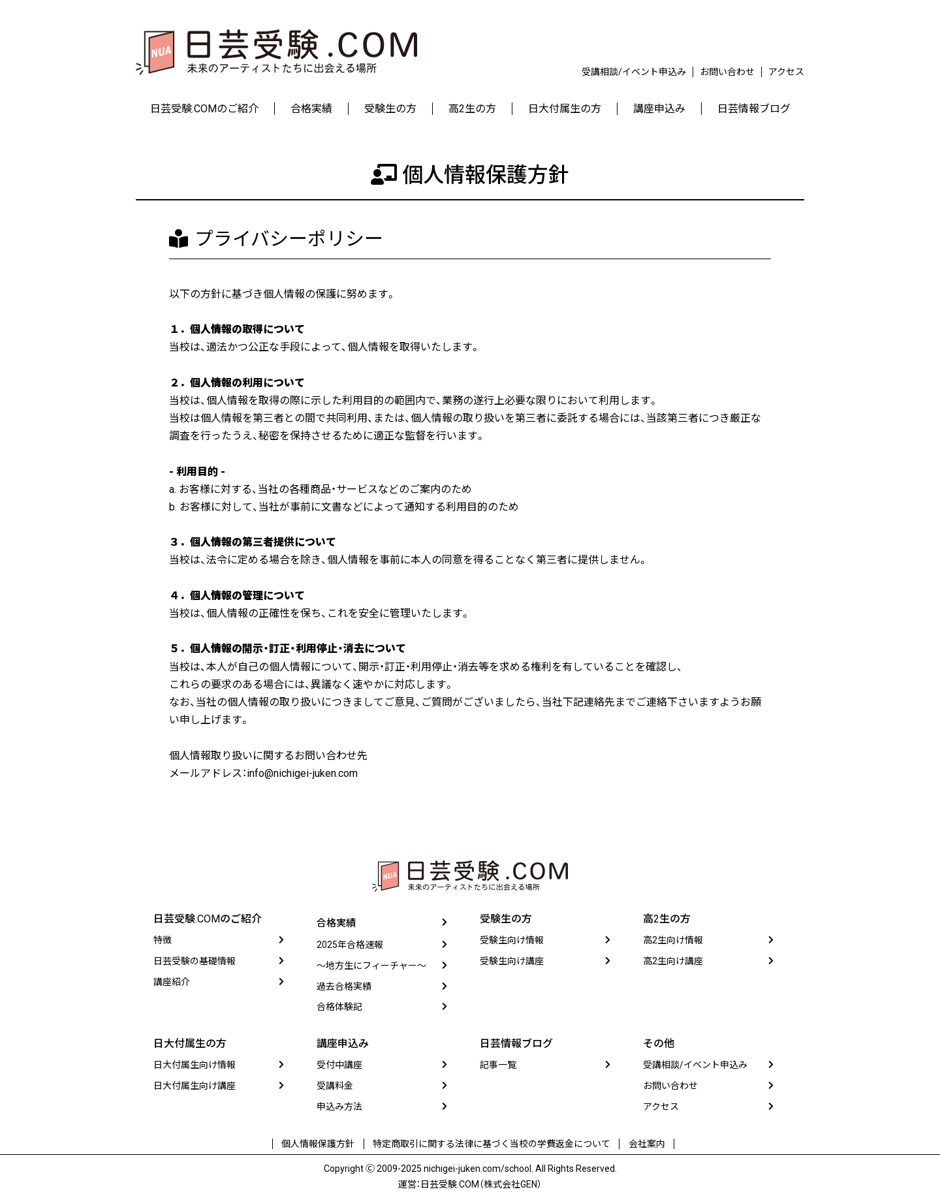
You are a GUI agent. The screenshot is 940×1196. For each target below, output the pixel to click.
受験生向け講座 (512, 961)
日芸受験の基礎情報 (194, 961)
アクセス (786, 72)
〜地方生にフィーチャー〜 (371, 967)
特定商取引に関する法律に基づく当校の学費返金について (491, 1143)
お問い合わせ (727, 72)
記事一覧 (498, 1066)
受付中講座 (339, 1066)
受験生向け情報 (512, 941)
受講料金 (335, 1087)
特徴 (162, 941)
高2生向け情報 (673, 941)
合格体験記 (339, 1008)
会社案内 (642, 1143)
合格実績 (337, 925)
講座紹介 (171, 982)
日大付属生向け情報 (194, 1066)
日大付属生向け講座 (194, 1087)
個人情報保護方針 (322, 1143)
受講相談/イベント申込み (634, 72)
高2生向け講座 (673, 961)
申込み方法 (339, 1108)
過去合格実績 (344, 987)
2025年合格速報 (350, 946)
